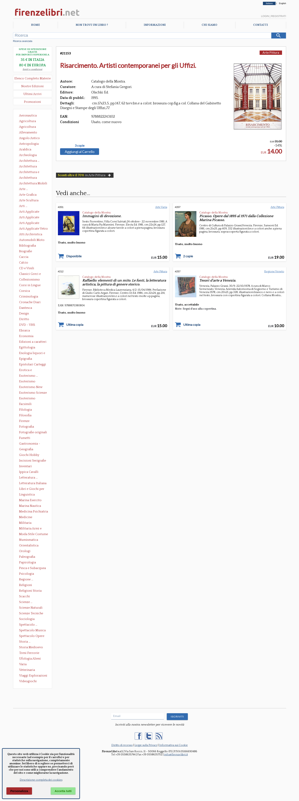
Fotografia (26, 426)
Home (35, 25)
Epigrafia (25, 359)
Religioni (25, 585)
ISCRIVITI (177, 716)
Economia (26, 336)
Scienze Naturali (31, 607)
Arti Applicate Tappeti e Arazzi (30, 223)
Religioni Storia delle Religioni (30, 591)
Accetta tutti (63, 791)
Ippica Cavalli (28, 472)
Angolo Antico (29, 138)
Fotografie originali (33, 432)
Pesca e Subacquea (32, 568)
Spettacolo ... (28, 624)
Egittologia (27, 347)
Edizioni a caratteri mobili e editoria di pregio (33, 342)
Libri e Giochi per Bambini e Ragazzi (32, 489)
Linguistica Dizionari (27, 495)
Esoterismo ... (28, 375)
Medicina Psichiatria (33, 511)
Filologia (25, 409)
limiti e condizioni (32, 69)
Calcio (23, 262)
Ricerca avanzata (22, 41)
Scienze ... (25, 602)
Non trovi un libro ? (92, 25)
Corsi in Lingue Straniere (30, 285)
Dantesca (25, 308)
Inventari (25, 466)
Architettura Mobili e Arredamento (33, 184)
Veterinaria (27, 670)
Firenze (24, 421)
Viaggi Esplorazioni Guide (33, 676)
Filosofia (25, 415)
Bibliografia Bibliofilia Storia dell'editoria (31, 246)
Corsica (24, 291)
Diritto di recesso (122, 745)
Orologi (24, 551)
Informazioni (155, 25)
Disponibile (74, 256)
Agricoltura (27, 121)
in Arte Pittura (85, 175)
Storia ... (24, 641)
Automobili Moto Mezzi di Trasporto (32, 240)
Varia (23, 664)
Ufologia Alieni (30, 658)
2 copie (188, 256)
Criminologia (28, 296)
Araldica (25, 149)
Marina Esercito (30, 500)
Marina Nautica (30, 506)
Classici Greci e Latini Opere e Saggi (33, 274)
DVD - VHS (27, 325)
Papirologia (27, 562)
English (282, 3)
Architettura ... (29, 161)
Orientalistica (28, 545)
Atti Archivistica (30, 234)
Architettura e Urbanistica (29, 172)
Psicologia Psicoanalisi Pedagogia (27, 574)
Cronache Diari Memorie (30, 302)
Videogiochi (28, 681)
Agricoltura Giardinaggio (28, 127)
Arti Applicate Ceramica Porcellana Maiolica (33, 212)
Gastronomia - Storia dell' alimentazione (29, 444)
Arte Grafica (27, 194)
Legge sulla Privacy (146, 745)
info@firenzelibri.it (176, 754)
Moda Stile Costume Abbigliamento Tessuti (33, 534)
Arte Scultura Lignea (28, 201)
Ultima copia (74, 324)
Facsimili (25, 404)
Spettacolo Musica (32, 630)
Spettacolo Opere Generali (31, 636)
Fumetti (24, 438)
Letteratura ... (28, 477)
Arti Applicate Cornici (29, 218)
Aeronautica (28, 115)
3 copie (79, 145)
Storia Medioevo (31, 647)
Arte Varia (161, 207)
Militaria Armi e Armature (30, 529)
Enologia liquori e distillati (32, 353)
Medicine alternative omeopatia (27, 517)
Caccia (23, 257)
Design (24, 313)
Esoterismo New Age (31, 387)
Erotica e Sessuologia (27, 370)
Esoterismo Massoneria (27, 382)
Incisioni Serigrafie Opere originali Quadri (32, 461)
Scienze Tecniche (31, 613)
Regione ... (26, 579)
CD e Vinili (26, 268)
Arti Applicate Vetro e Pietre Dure (33, 229)
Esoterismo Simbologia (27, 399)
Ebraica (24, 330)
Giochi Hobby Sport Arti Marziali (32, 455)
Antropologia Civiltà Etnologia (31, 144)
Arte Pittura (271, 52)
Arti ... (23, 206)
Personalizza (19, 791)
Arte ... (23, 189)
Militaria (25, 523)
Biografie (25, 251)
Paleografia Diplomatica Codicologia (28, 557)
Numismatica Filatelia (28, 540)
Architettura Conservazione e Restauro (30, 167)
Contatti (260, 25)
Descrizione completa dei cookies (41, 779)
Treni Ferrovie (29, 653)
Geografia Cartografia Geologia (27, 450)
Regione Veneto (274, 271)
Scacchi (24, 596)
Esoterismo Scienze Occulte (33, 393)
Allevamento (28, 132)
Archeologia (28, 155)
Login (265, 16)
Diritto (24, 319)
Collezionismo (29, 279)
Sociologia (27, 619)
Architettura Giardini (28, 178)
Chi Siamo (209, 25)
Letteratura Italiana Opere (32, 483)
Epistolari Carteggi (32, 364)
